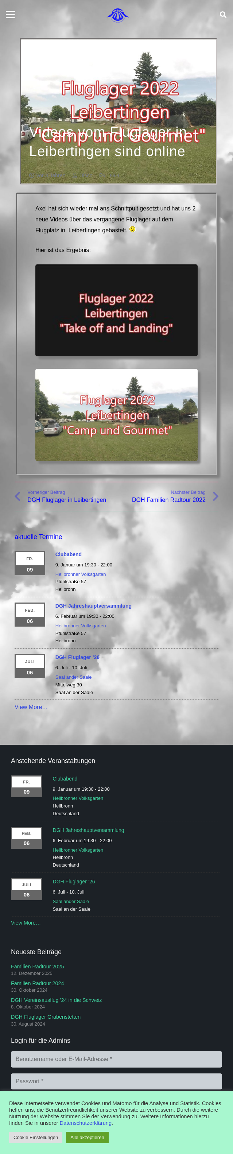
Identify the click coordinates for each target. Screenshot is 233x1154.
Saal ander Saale (73, 677)
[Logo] (117, 15)
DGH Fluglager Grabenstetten (46, 1017)
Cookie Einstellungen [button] (35, 1137)
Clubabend (68, 554)
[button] (10, 14)
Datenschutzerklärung (86, 1123)
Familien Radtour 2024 (37, 983)
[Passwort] (116, 1081)
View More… (31, 707)
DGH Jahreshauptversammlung (93, 606)
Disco (86, 175)
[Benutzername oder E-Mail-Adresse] (116, 1059)
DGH (113, 175)
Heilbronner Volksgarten (80, 574)
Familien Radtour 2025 (37, 966)
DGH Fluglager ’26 (77, 657)
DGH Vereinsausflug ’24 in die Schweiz (56, 1000)
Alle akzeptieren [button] (87, 1137)
